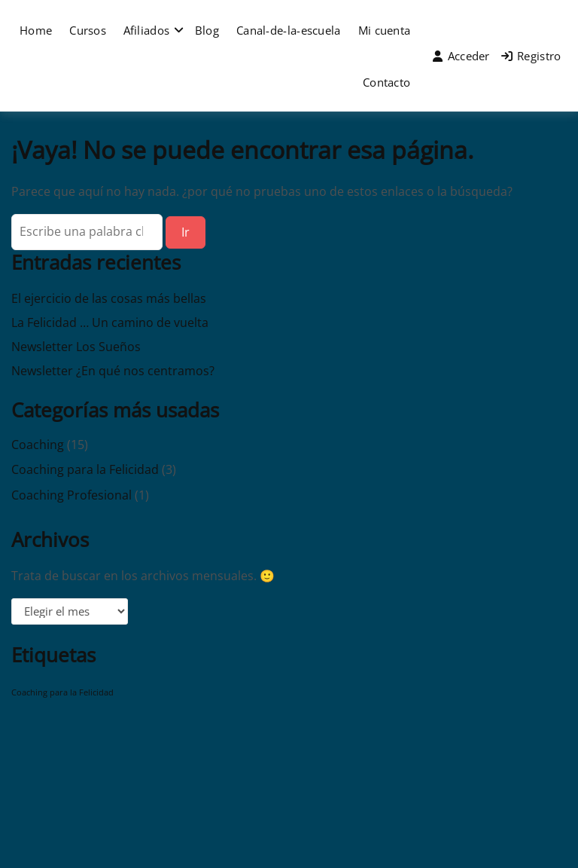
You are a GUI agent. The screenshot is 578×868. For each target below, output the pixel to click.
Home (36, 30)
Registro (531, 55)
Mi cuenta (384, 30)
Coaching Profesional (71, 495)
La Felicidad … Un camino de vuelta (109, 322)
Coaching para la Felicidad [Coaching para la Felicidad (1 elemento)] (62, 692)
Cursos (87, 30)
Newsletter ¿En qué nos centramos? (112, 370)
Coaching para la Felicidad (85, 469)
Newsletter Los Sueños (76, 346)
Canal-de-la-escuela (288, 30)
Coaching (37, 444)
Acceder (461, 55)
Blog (207, 30)
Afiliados (146, 30)
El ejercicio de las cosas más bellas (108, 298)
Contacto (386, 82)
